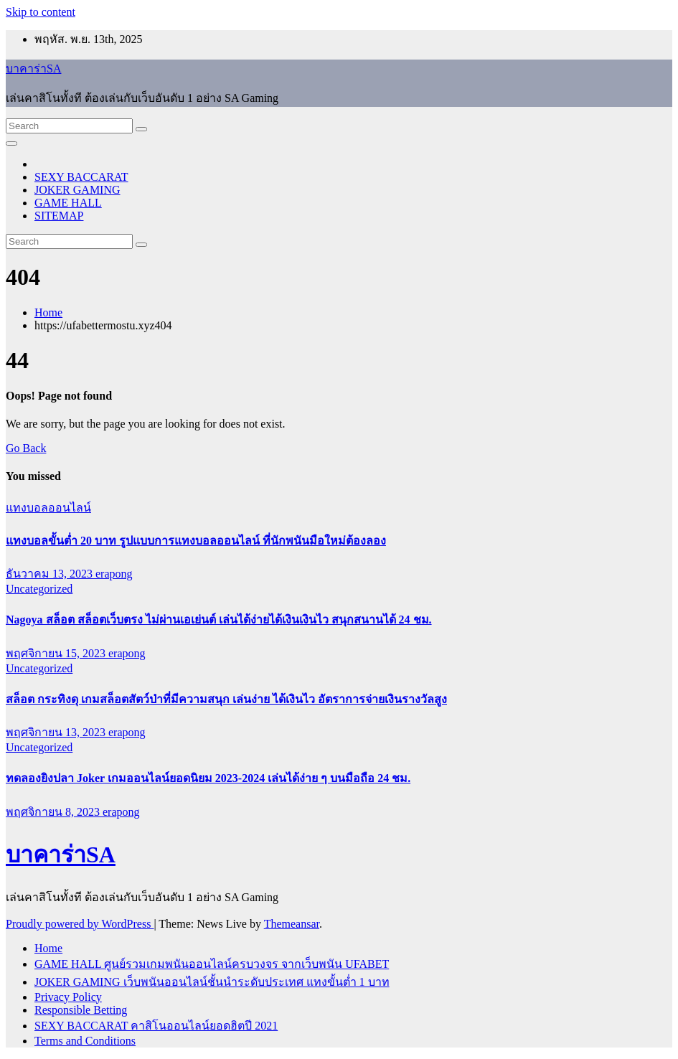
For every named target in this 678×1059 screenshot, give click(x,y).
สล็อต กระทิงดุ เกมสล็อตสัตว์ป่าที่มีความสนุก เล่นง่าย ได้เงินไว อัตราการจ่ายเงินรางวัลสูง (226, 699)
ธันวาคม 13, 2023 (50, 574)
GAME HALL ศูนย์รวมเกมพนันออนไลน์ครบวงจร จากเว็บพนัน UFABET (211, 964)
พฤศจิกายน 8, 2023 (54, 812)
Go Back (26, 448)
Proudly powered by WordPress (80, 924)
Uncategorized (39, 589)
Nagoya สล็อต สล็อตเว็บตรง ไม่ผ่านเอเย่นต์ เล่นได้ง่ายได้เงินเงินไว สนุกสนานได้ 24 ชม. (219, 619)
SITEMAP (58, 216)
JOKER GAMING (77, 190)
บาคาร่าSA (33, 68)
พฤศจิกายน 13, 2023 (57, 732)
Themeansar (291, 924)
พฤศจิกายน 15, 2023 (57, 653)
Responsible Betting (80, 1010)
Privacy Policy (68, 997)
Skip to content (40, 12)
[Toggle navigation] (11, 143)
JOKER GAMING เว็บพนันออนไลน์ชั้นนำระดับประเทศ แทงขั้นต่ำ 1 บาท (212, 982)
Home (48, 312)
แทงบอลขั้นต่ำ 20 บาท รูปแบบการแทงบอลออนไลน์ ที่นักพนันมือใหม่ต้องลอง (196, 541)
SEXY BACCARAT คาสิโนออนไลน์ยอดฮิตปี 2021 (156, 1026)
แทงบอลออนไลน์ (48, 508)
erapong (114, 574)
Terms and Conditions (85, 1041)
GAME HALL (68, 203)
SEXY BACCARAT (81, 177)
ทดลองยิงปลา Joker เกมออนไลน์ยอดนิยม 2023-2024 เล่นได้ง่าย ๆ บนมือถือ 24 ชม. (208, 778)
